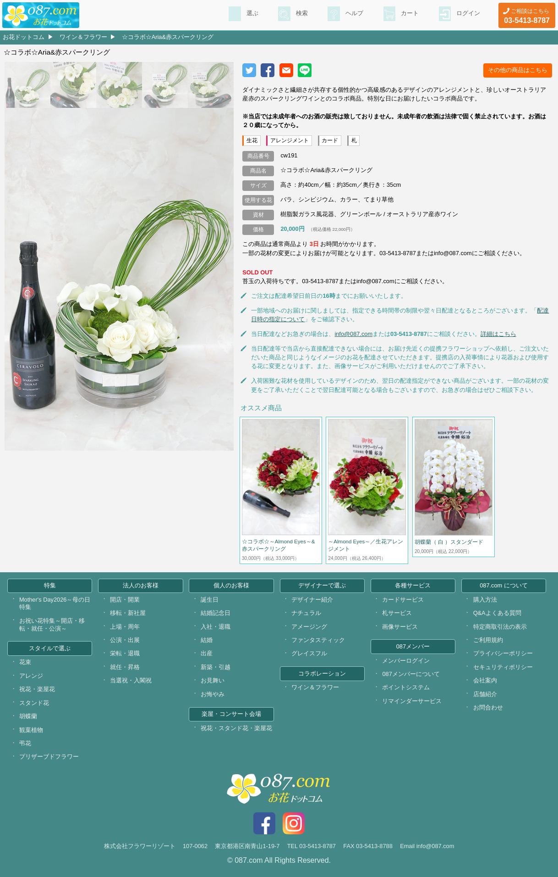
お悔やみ (212, 694)
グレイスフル (309, 653)
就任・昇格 (125, 667)
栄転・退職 (125, 653)
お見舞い (212, 680)
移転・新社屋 (128, 612)
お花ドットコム (23, 37)
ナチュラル (306, 612)
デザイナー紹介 (312, 599)
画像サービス (400, 626)
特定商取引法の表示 (500, 626)
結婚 (207, 640)
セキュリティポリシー (503, 667)
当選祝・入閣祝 (131, 680)
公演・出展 (125, 640)
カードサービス (403, 599)
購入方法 (485, 599)
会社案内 (485, 680)
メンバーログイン (406, 660)
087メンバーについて (410, 673)
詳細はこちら (498, 333)
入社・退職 (215, 626)
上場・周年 (125, 626)
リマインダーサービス (412, 701)
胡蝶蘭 (28, 716)
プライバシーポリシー (503, 653)
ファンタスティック (318, 640)
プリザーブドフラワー (49, 756)
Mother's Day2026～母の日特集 (54, 603)
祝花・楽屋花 (37, 689)
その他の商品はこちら (517, 70)
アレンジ (31, 675)
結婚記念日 (215, 612)
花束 (25, 662)
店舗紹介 (485, 694)
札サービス (397, 612)
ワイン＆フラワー (83, 37)
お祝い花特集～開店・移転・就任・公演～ (52, 624)
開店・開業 (125, 599)
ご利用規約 (488, 640)
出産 (207, 653)
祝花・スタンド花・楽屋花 (236, 728)
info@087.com (353, 333)
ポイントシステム (406, 687)
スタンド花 (34, 702)
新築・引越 (215, 667)
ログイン (467, 14)
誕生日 (210, 599)
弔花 (25, 743)
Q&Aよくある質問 (497, 612)
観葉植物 (31, 729)
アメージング (309, 626)
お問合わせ (488, 707)
